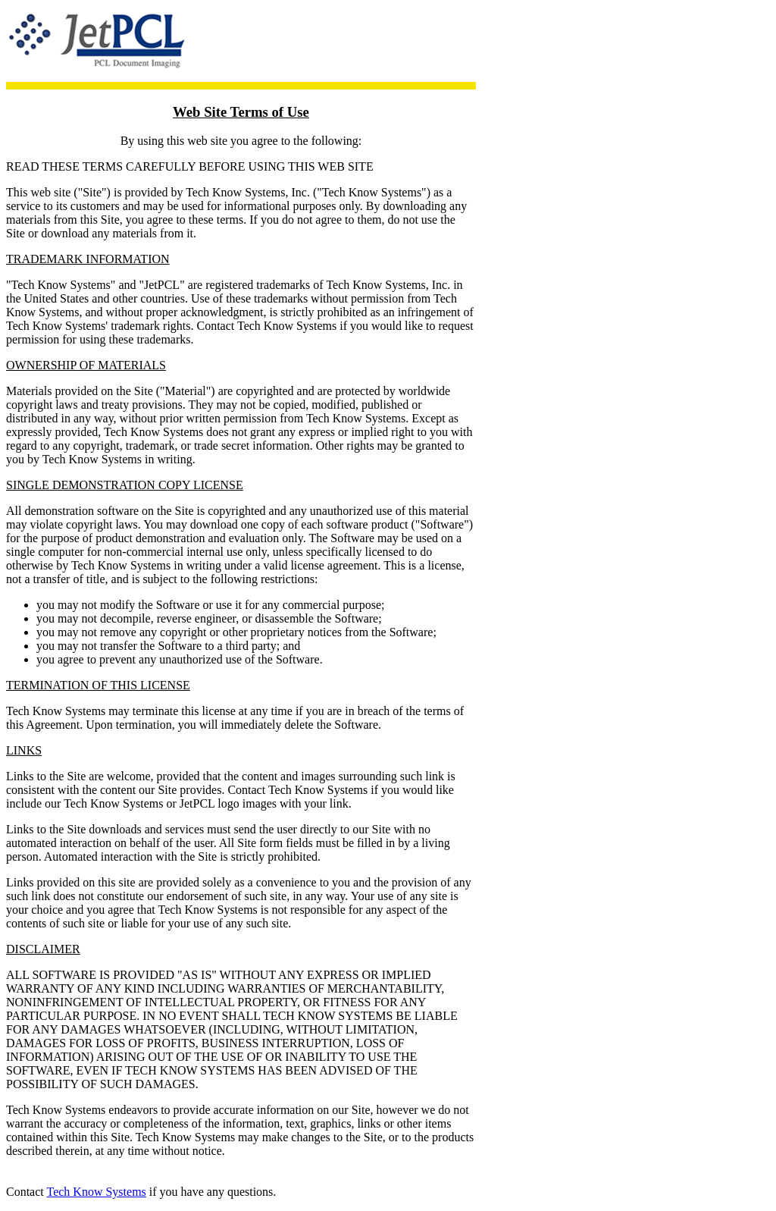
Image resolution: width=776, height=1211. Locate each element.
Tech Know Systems (96, 1191)
